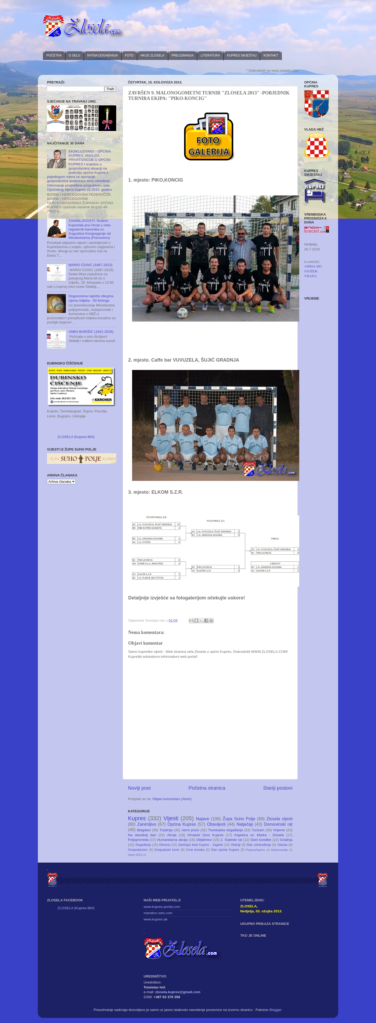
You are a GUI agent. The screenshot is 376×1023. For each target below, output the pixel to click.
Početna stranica (207, 788)
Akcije (172, 835)
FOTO (129, 55)
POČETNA (54, 55)
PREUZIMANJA (183, 55)
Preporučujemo (255, 849)
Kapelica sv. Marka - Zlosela (259, 835)
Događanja (143, 845)
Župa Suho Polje (239, 818)
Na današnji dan (142, 835)
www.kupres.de (156, 919)
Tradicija (166, 830)
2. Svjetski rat (231, 840)
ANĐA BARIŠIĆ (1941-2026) (90, 332)
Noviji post (139, 788)
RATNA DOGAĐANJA (102, 55)
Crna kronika (195, 850)
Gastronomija (279, 849)
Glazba (282, 845)
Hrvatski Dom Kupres (205, 835)
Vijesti (170, 818)
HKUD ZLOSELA (152, 55)
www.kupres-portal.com (162, 907)
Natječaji (245, 824)
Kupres (137, 818)
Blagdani (144, 830)
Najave (202, 818)
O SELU (74, 55)
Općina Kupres (181, 824)
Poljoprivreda (138, 840)
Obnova (164, 845)
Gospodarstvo (138, 850)
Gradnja (286, 840)
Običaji (235, 845)
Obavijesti (216, 824)
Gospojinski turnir (166, 850)
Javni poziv (190, 830)
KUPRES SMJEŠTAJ (241, 55)
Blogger (275, 1010)
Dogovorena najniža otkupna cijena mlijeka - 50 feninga (90, 298)
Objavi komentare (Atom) (172, 799)
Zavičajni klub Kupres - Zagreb (200, 845)
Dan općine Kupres (225, 850)
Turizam (258, 830)
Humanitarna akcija (172, 840)
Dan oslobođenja (259, 845)
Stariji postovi (277, 788)
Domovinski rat (278, 824)
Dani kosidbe (261, 840)
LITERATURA (210, 55)
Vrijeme (279, 830)
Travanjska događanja (225, 830)
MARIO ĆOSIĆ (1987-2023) (90, 265)
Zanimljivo (146, 824)
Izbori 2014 (135, 854)
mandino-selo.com (158, 913)
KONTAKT (270, 55)
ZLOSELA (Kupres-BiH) (76, 437)
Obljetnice (204, 840)
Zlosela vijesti (279, 818)
